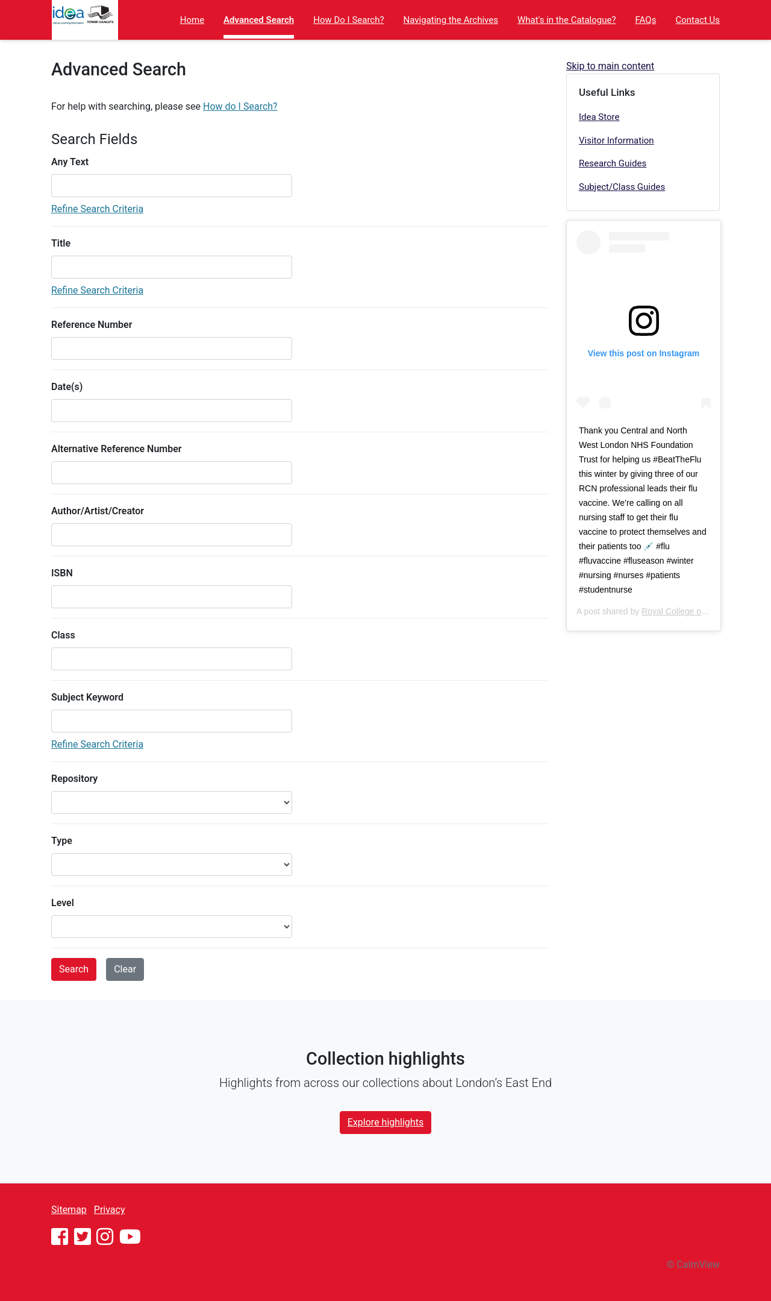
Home (192, 19)
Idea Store (599, 117)
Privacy (109, 1209)
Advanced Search (258, 19)
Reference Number (91, 324)
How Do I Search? (348, 19)
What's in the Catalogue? (566, 19)
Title (60, 243)
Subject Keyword (87, 697)
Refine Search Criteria (97, 209)
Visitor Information (616, 140)
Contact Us (697, 19)
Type (61, 840)
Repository (74, 778)
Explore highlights (385, 1122)
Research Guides (612, 163)
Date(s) (67, 386)
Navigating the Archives (451, 19)
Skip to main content (610, 66)
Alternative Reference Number (116, 449)
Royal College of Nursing (688, 611)
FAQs (646, 19)
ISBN (62, 573)
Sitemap (69, 1209)
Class (63, 635)
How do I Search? (240, 106)
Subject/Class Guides (622, 186)
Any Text (70, 162)
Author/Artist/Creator (97, 511)
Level (62, 903)
